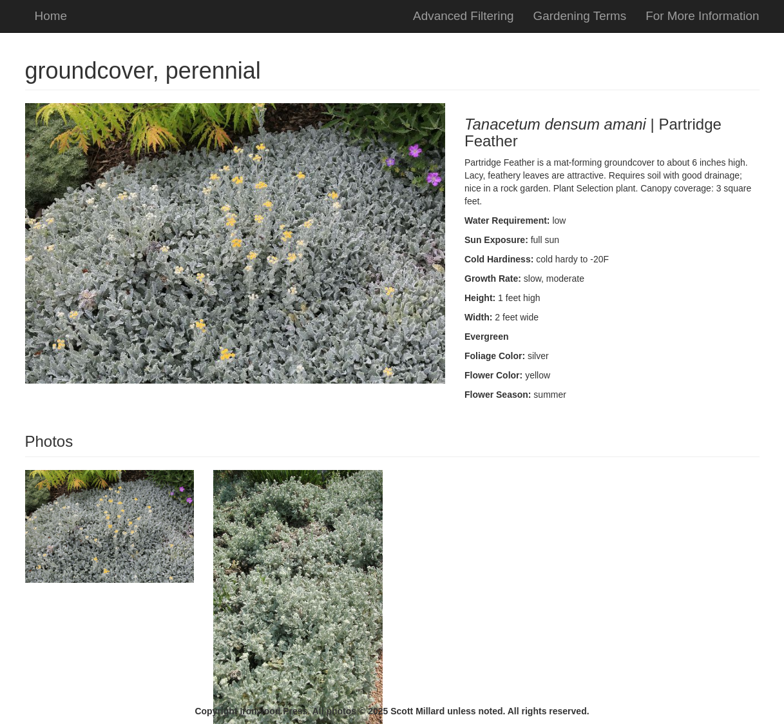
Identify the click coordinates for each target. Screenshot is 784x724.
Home (51, 16)
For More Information (702, 16)
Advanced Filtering (463, 16)
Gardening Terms (580, 16)
